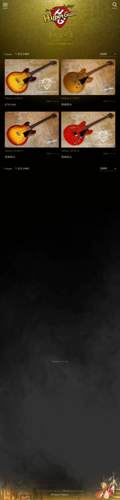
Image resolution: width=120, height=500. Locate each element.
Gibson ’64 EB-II (14, 98)
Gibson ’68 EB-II (70, 150)
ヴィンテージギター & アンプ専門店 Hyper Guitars (60, 490)
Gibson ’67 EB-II (70, 98)
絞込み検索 (23, 53)
